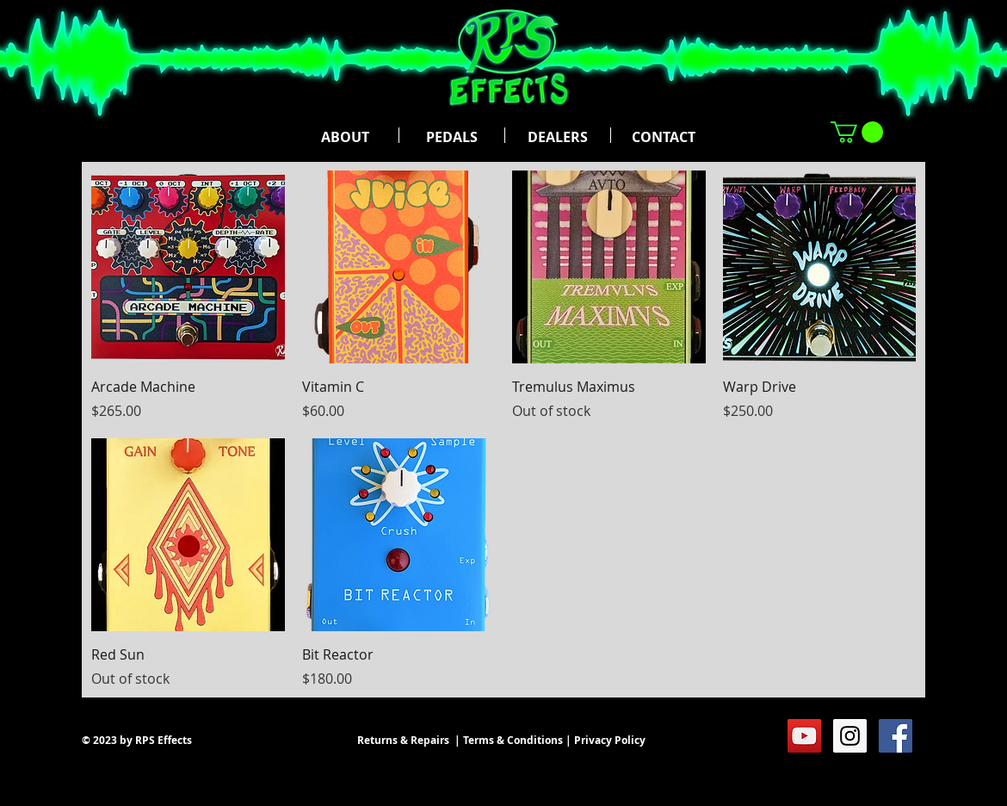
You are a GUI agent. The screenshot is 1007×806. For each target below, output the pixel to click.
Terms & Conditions (513, 740)
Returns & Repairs (403, 740)
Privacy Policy (610, 740)
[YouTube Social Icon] (804, 736)
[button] (857, 132)
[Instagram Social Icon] (850, 736)
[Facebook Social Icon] (895, 736)
